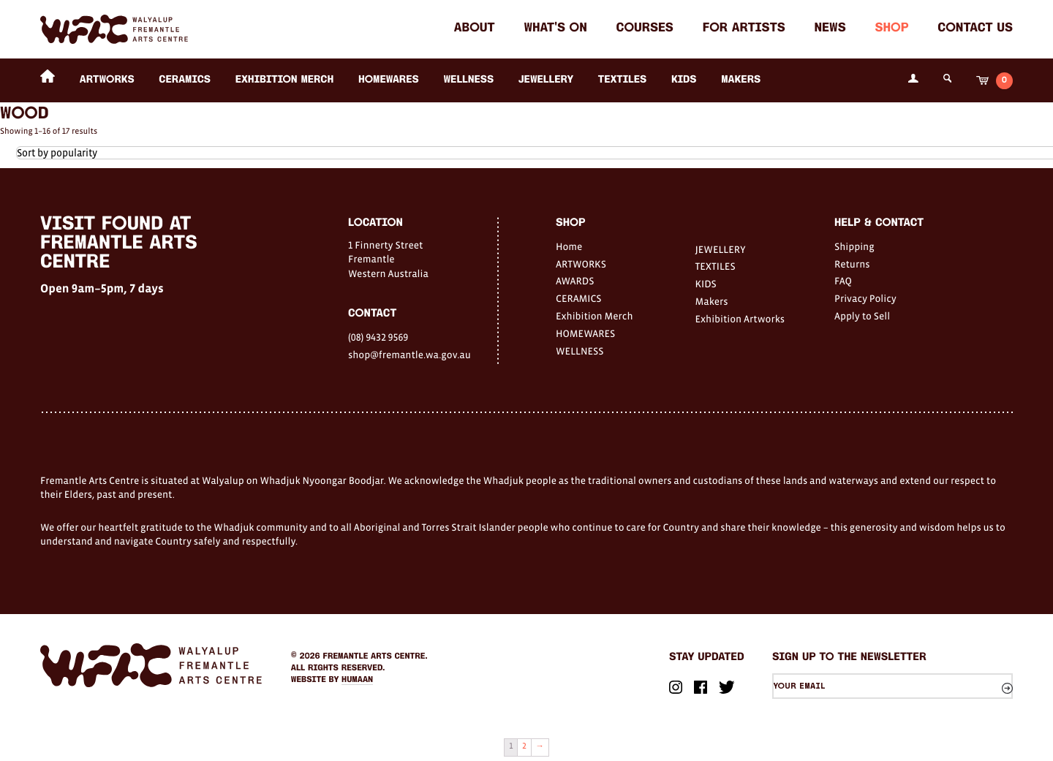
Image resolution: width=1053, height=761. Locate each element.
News (830, 29)
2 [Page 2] (524, 746)
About (474, 29)
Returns (852, 264)
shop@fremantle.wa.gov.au (409, 354)
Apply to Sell (862, 316)
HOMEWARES (388, 80)
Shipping (854, 246)
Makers (740, 80)
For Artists (744, 29)
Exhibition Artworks (740, 319)
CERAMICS (185, 80)
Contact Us (975, 29)
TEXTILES (622, 80)
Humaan (357, 679)
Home (569, 246)
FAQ (843, 281)
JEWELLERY (545, 80)
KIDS (684, 80)
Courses (644, 29)
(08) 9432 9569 (378, 337)
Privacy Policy (865, 298)
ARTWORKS (107, 80)
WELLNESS (468, 80)
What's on (555, 29)
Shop (891, 29)
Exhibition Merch (284, 80)
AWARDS (575, 281)
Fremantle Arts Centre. (375, 656)
